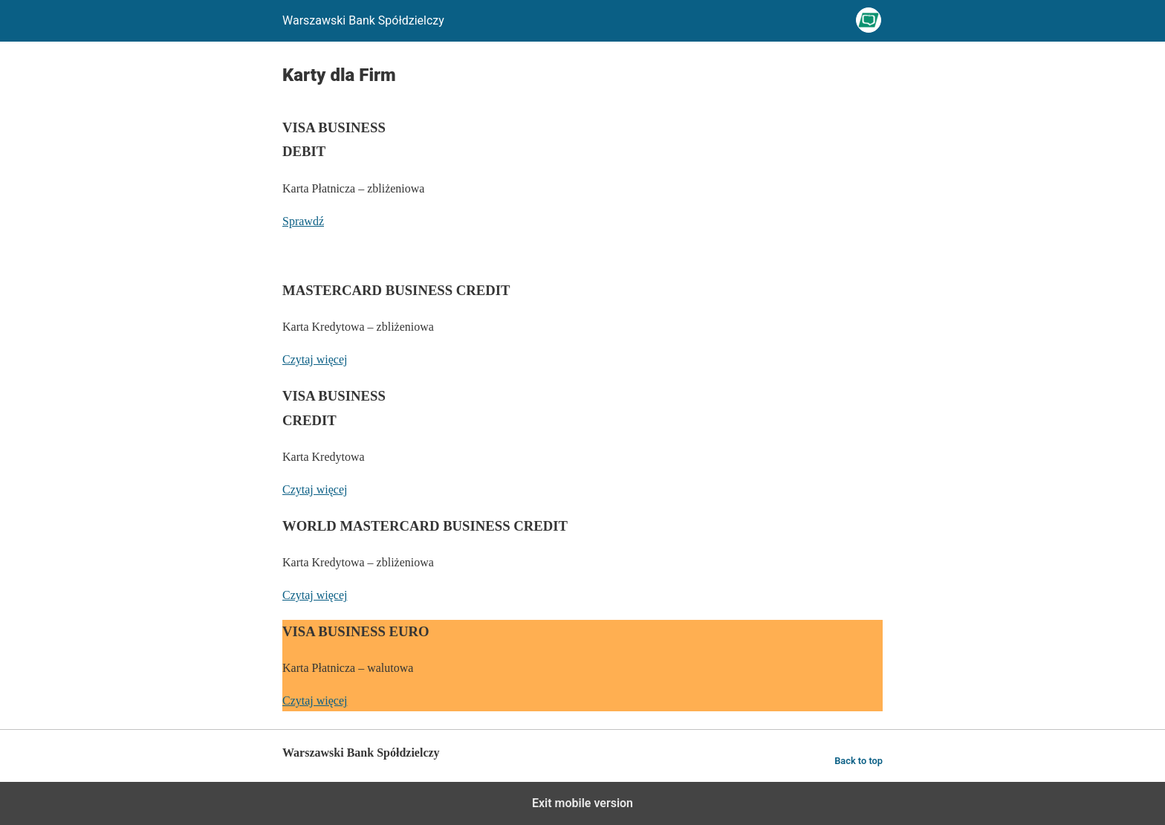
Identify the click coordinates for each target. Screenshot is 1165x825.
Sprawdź (303, 221)
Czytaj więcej (315, 359)
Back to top (858, 760)
